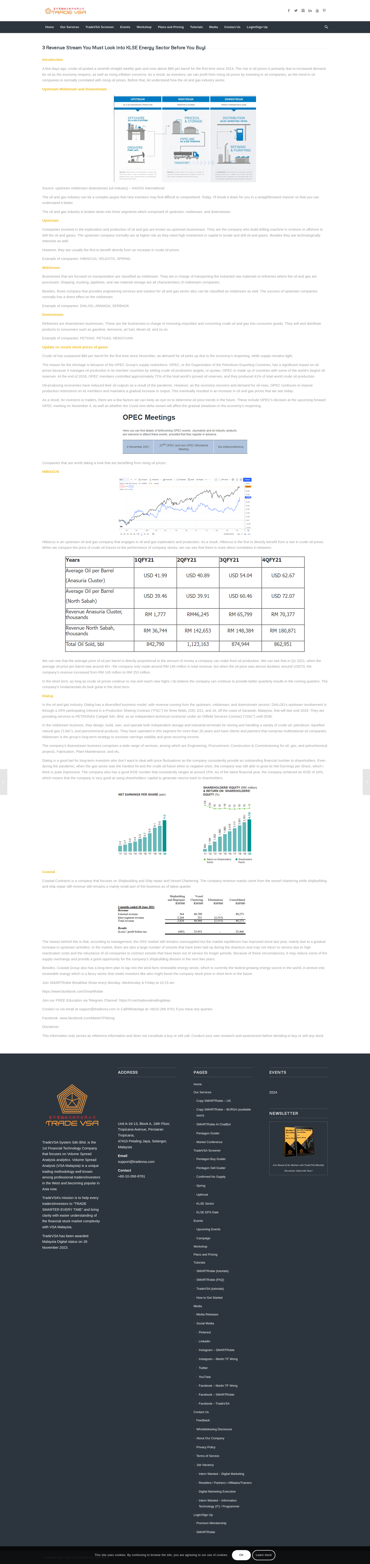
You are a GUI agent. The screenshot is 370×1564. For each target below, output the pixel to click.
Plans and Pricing (205, 1254)
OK (241, 1555)
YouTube (205, 1377)
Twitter (203, 1368)
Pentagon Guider (207, 1133)
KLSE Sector (205, 1203)
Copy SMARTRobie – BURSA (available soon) (223, 1112)
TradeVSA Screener (207, 1150)
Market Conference (209, 1142)
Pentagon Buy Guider (211, 1159)
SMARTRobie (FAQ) (210, 1279)
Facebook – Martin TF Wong (218, 1385)
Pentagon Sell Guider (211, 1168)
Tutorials (199, 1262)
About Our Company (210, 1438)
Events (198, 1221)
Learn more (264, 1555)
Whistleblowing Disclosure (214, 1429)
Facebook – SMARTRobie (216, 1394)
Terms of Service (207, 1456)
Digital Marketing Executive (217, 1491)
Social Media (205, 1323)
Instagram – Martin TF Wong (218, 1359)
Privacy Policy (205, 1447)
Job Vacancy (205, 1465)
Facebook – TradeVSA (214, 1403)
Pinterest (205, 1332)
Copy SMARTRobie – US (213, 1100)
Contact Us (201, 1412)
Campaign (203, 1238)
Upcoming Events (208, 1229)
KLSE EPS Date (207, 1212)
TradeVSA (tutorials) (210, 1288)
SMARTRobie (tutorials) (212, 1271)
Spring (200, 1185)
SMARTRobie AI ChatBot (213, 1124)
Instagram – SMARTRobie (217, 1350)
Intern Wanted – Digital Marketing (221, 1474)
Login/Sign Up (203, 1515)
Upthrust (202, 1194)
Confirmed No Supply (211, 1176)
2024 (273, 1092)
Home (197, 1084)
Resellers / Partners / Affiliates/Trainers (225, 1483)
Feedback (203, 1420)
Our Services (202, 1092)
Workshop (200, 1246)
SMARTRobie (205, 1532)
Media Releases (207, 1314)
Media (197, 1306)
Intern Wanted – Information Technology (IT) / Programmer (219, 1503)
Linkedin (204, 1341)
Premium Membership (211, 1523)
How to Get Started (209, 1297)
